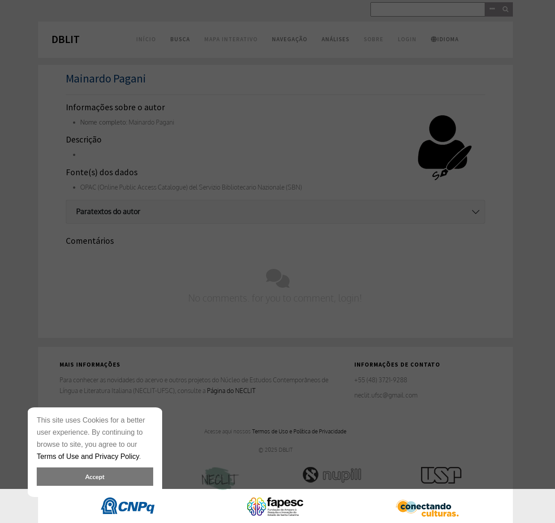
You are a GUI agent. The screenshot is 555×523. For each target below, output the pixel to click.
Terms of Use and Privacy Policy (88, 456)
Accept (94, 476)
